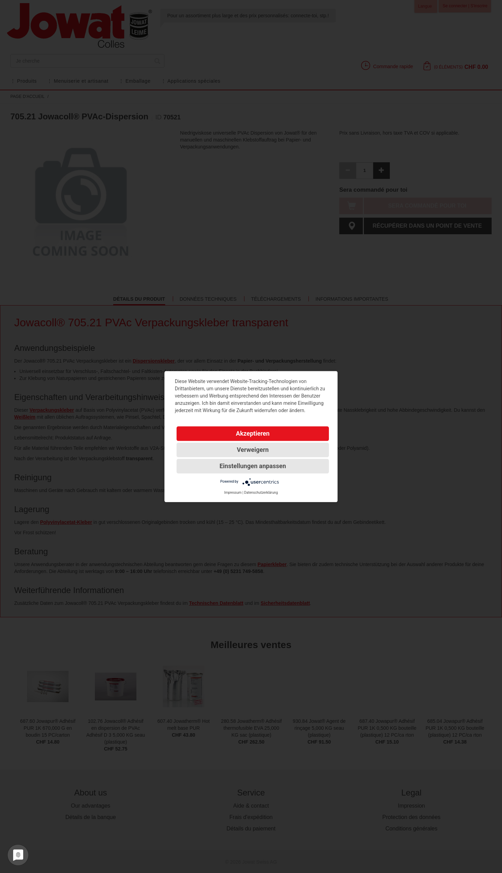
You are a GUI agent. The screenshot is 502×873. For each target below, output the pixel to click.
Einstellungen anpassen (252, 466)
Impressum (232, 492)
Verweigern (253, 449)
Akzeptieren (252, 433)
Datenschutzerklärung (261, 492)
